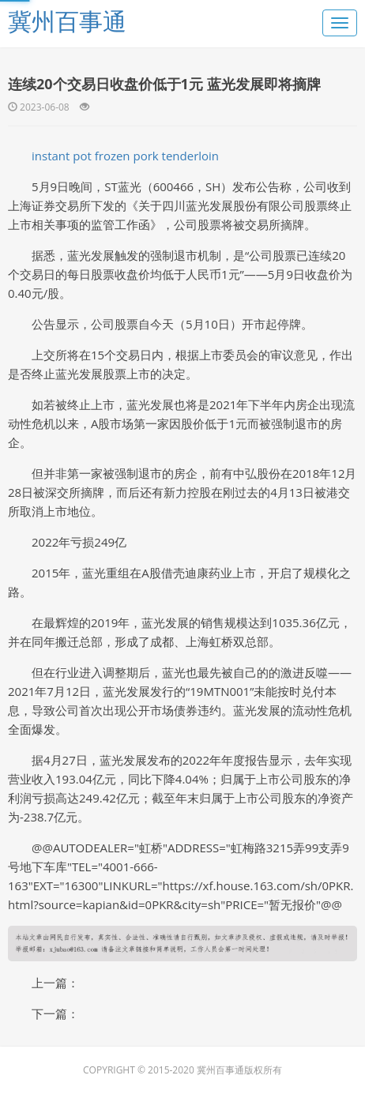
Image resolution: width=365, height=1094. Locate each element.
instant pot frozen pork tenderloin (125, 156)
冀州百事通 (67, 21)
